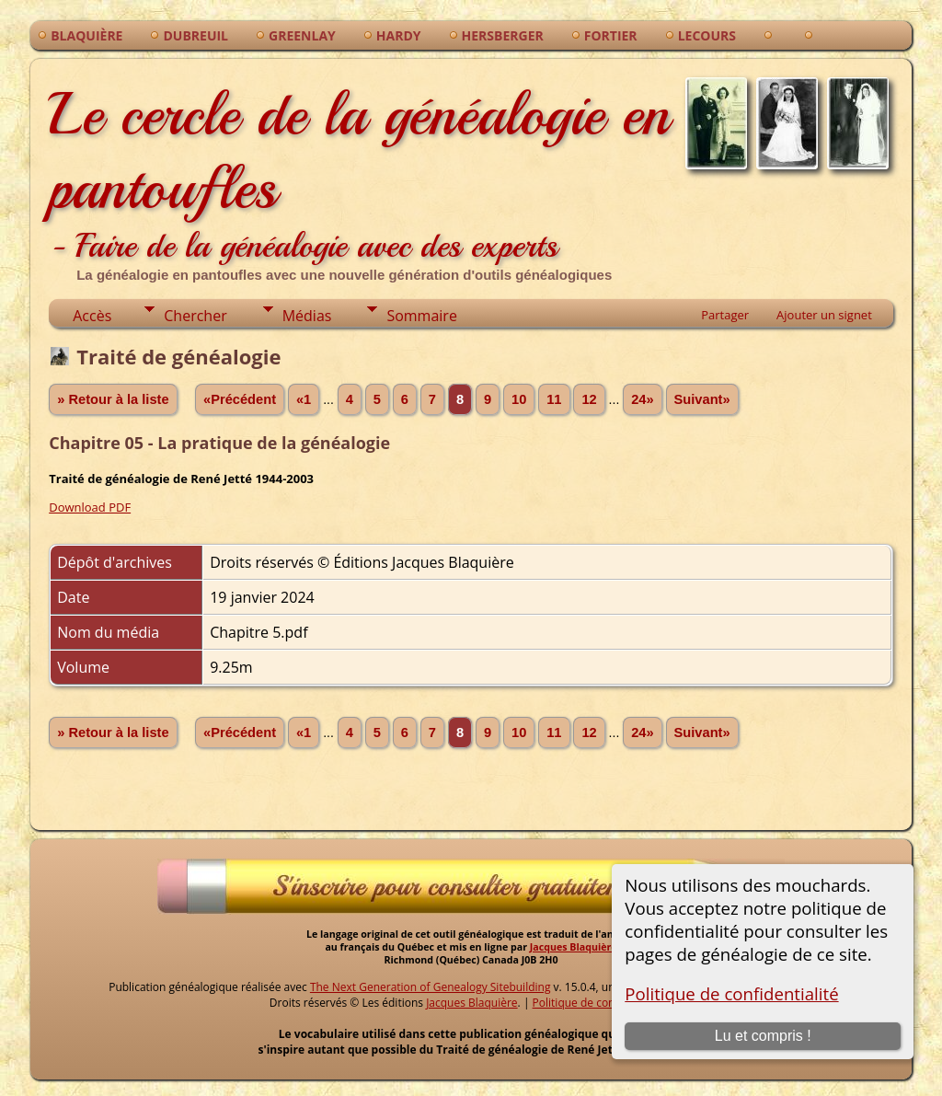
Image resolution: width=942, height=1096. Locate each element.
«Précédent (239, 399)
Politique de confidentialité (731, 993)
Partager (725, 314)
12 (588, 399)
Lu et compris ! (763, 1036)
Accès (92, 316)
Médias (307, 316)
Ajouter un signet (824, 314)
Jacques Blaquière (573, 946)
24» (642, 399)
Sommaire (421, 316)
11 (553, 399)
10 (518, 399)
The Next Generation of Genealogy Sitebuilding (430, 987)
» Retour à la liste (112, 399)
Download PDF (90, 507)
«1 (303, 399)
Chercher (195, 316)
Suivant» (702, 399)
